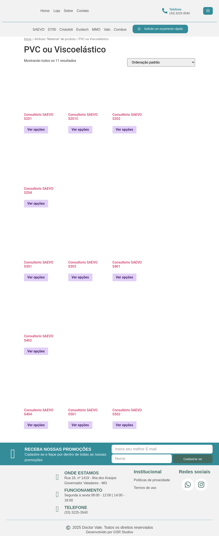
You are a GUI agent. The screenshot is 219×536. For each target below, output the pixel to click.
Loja (56, 11)
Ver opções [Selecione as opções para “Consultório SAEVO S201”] (36, 129)
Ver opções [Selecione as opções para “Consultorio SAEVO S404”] (36, 425)
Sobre (68, 11)
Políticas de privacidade (152, 480)
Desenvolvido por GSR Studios (109, 532)
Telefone (175, 9)
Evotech (82, 29)
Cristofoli (66, 29)
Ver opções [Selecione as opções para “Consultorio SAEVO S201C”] (80, 129)
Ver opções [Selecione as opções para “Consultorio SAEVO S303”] (80, 277)
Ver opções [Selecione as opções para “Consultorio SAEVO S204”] (36, 203)
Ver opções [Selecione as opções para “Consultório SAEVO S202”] (124, 129)
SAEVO (38, 29)
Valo (107, 29)
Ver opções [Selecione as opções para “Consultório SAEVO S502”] (124, 425)
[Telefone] (164, 10)
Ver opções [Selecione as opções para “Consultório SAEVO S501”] (80, 425)
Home (45, 11)
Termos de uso (145, 488)
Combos (120, 29)
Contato (83, 11)
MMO (96, 29)
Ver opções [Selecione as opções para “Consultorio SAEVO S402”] (36, 351)
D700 (52, 29)
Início (27, 39)
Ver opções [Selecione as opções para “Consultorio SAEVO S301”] (36, 277)
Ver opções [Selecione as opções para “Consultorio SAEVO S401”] (124, 277)
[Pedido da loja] (161, 62)
